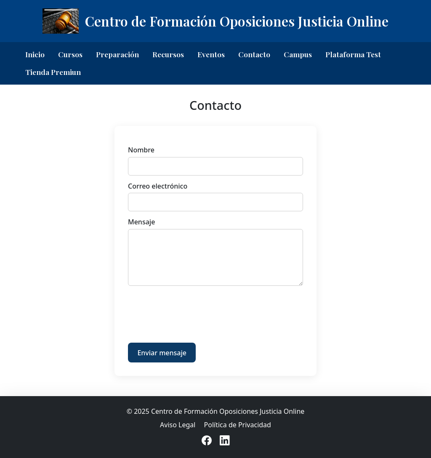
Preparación (117, 54)
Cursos (70, 54)
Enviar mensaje (161, 352)
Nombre (141, 149)
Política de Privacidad (237, 424)
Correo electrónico (157, 186)
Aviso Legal (177, 424)
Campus (298, 54)
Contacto (254, 54)
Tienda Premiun (53, 72)
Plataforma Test (353, 54)
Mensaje (141, 221)
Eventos (211, 54)
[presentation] (192, 311)
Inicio (35, 54)
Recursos (168, 54)
